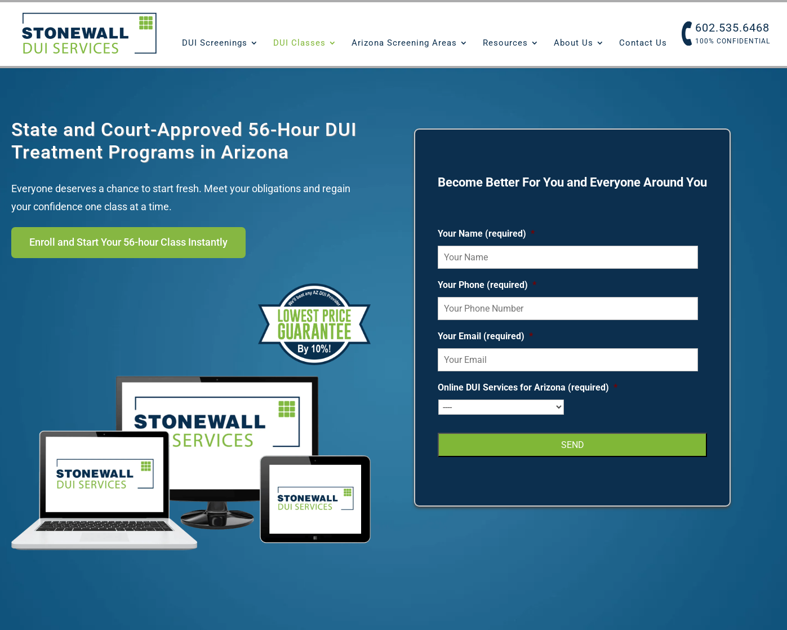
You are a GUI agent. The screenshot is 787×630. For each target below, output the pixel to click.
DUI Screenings (214, 43)
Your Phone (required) (487, 286)
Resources (505, 43)
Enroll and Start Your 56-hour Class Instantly (150, 244)
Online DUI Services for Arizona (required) (527, 389)
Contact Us (643, 43)
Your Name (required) (486, 235)
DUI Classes (299, 43)
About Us (573, 43)
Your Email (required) (485, 337)
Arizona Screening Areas (404, 43)
